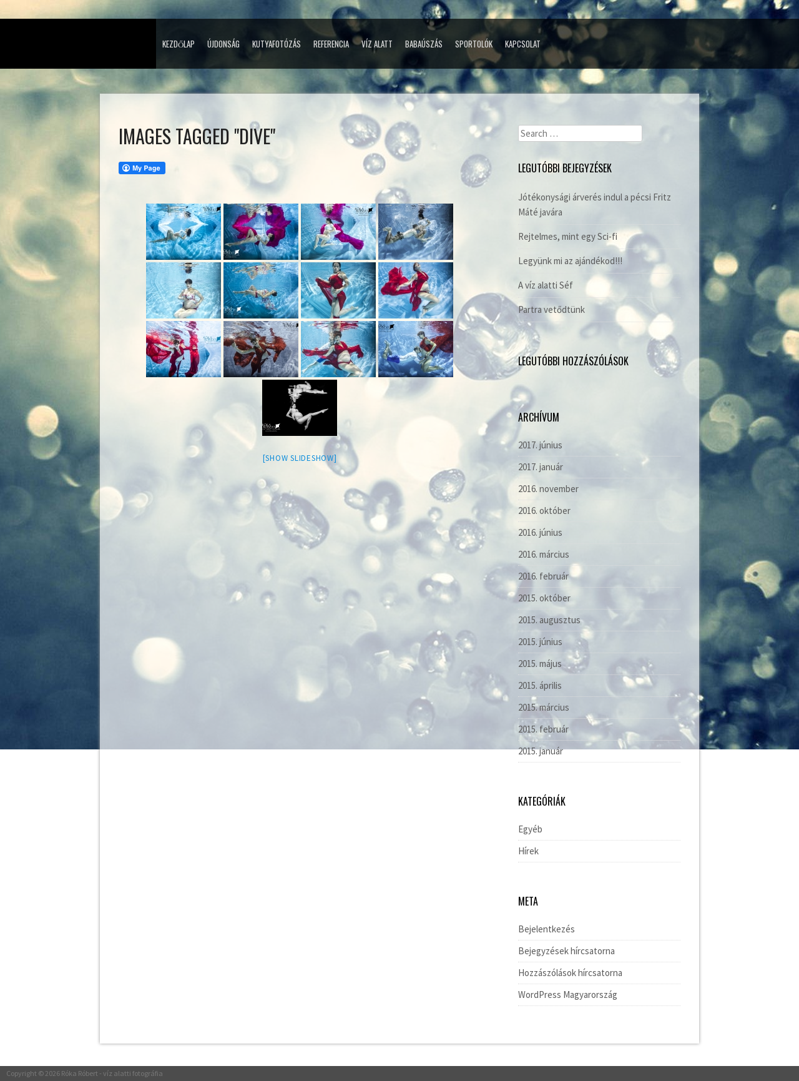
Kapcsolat (523, 43)
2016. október (544, 510)
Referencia (331, 43)
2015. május (540, 663)
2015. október (544, 598)
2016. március (543, 554)
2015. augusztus (549, 620)
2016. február (543, 576)
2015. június (540, 642)
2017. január (540, 467)
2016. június (540, 532)
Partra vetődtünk (551, 309)
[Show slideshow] (300, 458)
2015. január (540, 751)
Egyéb (530, 829)
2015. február (543, 729)
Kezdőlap (178, 43)
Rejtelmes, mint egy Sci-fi (567, 236)
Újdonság (223, 43)
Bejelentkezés (546, 929)
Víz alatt (377, 43)
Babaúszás (424, 43)
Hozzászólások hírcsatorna (570, 973)
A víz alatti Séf (545, 285)
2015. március (543, 707)
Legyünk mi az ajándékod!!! (570, 261)
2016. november (548, 489)
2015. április (540, 685)
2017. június (540, 445)
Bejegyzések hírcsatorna (566, 951)
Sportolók (474, 43)
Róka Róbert (79, 1073)
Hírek (528, 851)
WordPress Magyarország (567, 994)
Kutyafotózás (276, 43)
